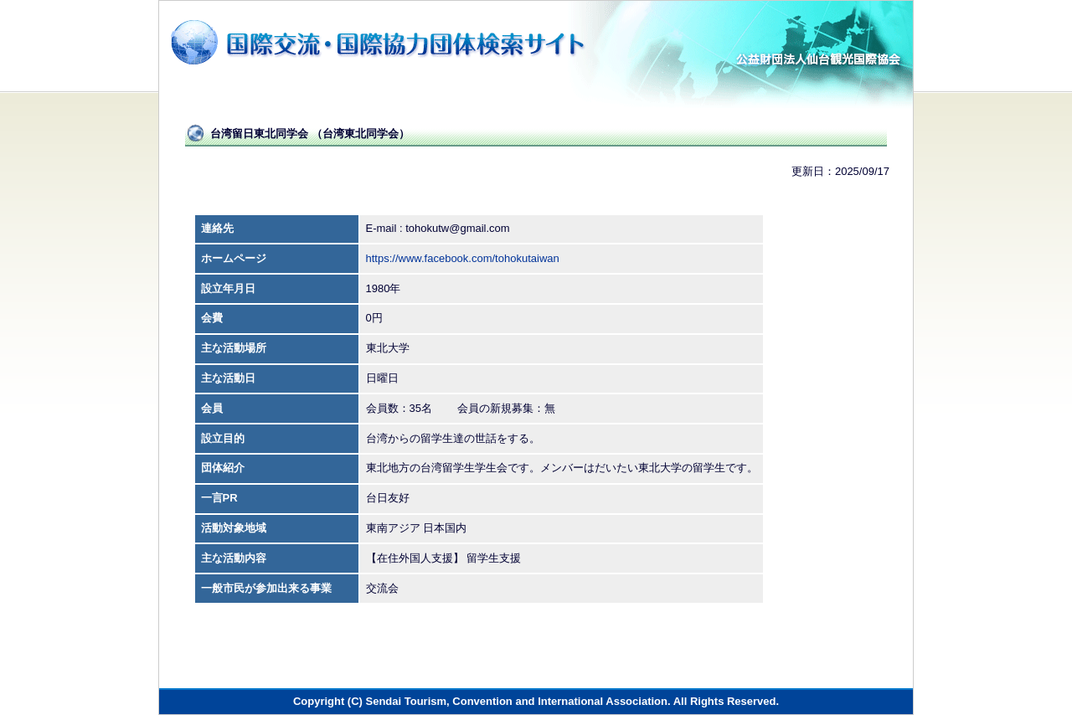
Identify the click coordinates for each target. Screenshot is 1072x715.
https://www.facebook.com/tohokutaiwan (462, 258)
